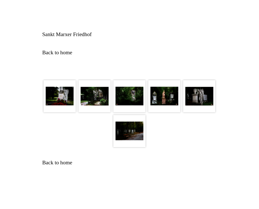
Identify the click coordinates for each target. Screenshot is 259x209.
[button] (59, 96)
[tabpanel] (129, 34)
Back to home (57, 52)
